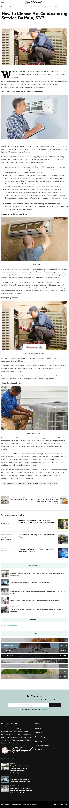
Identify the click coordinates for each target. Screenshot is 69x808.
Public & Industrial (8, 525)
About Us (38, 729)
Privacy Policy (45, 709)
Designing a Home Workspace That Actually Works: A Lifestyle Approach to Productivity (37, 575)
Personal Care (6, 539)
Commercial (27, 23)
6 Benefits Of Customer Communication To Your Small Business (36, 550)
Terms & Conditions (42, 745)
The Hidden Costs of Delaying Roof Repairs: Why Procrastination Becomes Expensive (36, 610)
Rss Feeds (38, 741)
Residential (37, 23)
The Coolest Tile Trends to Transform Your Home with (29, 583)
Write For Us (39, 749)
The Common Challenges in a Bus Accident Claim (36, 536)
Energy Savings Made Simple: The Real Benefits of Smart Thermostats (35, 601)
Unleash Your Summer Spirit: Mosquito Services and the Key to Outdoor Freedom (36, 521)
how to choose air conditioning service (42, 483)
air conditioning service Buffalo (14, 483)
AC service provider (36, 438)
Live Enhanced (11, 626)
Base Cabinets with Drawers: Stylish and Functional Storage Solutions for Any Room (37, 592)
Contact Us (38, 733)
